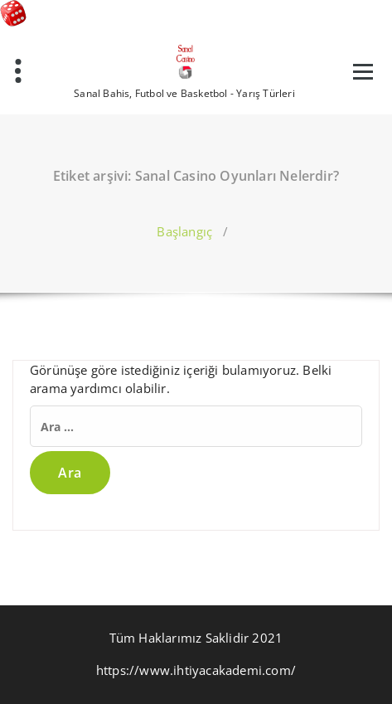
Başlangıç (184, 231)
